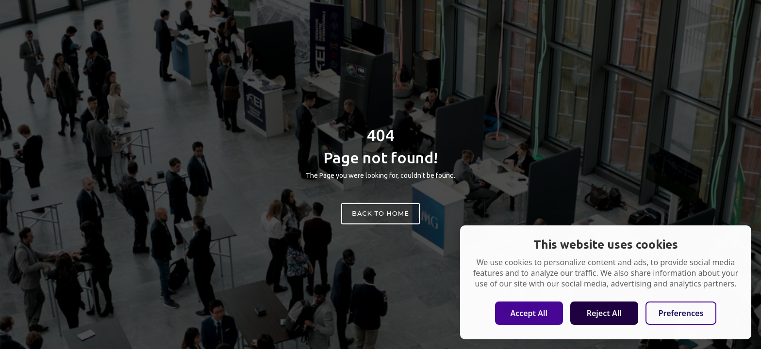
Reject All (604, 313)
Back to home (380, 213)
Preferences (681, 313)
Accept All (528, 313)
